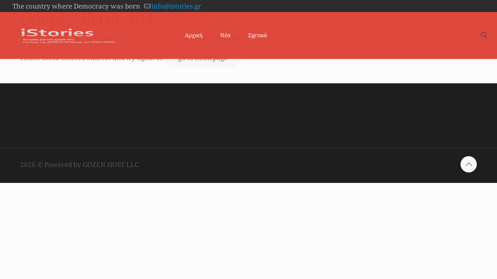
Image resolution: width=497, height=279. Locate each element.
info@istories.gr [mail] (176, 6)
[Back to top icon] (469, 164)
